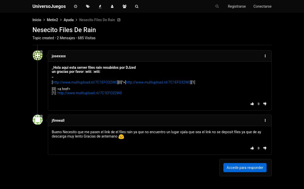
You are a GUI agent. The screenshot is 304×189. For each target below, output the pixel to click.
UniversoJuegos (49, 6)
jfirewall (58, 120)
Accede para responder (245, 168)
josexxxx (59, 56)
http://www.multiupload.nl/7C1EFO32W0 (85, 82)
